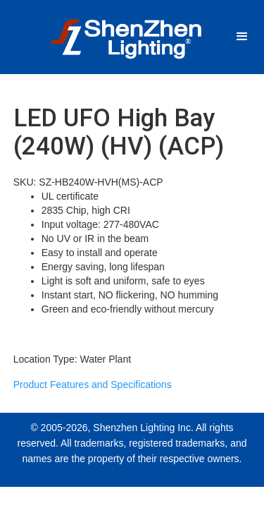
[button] (242, 37)
